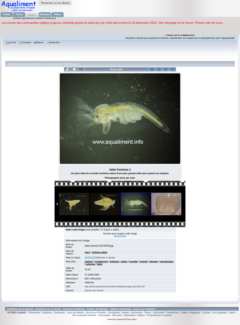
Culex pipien (104, 315)
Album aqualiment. (53, 64)
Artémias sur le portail (20, 309)
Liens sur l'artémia (144, 309)
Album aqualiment (24, 18)
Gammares (59, 312)
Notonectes (130, 315)
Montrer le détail (106, 257)
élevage (153, 261)
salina (124, 261)
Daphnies (47, 312)
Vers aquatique (219, 312)
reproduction (166, 261)
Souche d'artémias (74, 309)
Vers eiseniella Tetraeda (84, 315)
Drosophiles (114, 312)
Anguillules (195, 312)
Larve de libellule (75, 312)
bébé (99, 264)
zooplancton (101, 261)
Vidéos (57, 14)
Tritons (147, 312)
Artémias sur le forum (48, 309)
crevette (133, 261)
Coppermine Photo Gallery (126, 319)
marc (87, 252)
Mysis (232, 312)
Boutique (45, 14)
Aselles (125, 312)
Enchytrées (136, 312)
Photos (32, 15)
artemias (90, 264)
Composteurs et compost (159, 315)
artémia (89, 261)
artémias (114, 261)
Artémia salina (72, 64)
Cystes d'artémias (97, 309)
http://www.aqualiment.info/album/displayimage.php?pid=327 (115, 286)
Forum (19, 14)
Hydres (141, 315)
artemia (144, 261)
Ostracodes (158, 312)
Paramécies (172, 312)
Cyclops (206, 312)
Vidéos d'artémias (120, 309)
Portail (6, 14)
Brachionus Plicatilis (96, 312)
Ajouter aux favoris (94, 290)
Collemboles (34, 312)
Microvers (117, 315)
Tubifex (184, 312)
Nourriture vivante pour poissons (25, 64)
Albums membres (45, 18)
